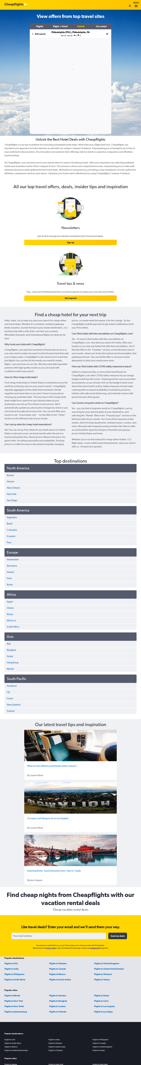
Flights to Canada (57, 969)
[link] (70, 242)
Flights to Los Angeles (104, 1006)
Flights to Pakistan (58, 963)
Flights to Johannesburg (15, 1011)
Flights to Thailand (103, 974)
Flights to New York (13, 1001)
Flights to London (57, 1006)
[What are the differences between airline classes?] (70, 745)
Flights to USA (11, 963)
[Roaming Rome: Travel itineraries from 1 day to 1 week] (70, 850)
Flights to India (11, 969)
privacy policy (51, 948)
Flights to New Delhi (14, 1006)
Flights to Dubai (101, 995)
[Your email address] (59, 936)
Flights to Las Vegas (103, 1011)
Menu (136, 4)
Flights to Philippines (14, 974)
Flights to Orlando (57, 1011)
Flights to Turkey (102, 979)
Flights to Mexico (57, 974)
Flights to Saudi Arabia (60, 979)
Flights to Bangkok (58, 1001)
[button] (40, 26)
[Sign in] (130, 6)
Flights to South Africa (14, 979)
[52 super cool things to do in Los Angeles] (70, 798)
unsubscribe (95, 948)
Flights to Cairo (101, 1001)
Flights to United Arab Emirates (109, 969)
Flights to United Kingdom (106, 963)
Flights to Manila (12, 995)
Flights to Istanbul (57, 995)
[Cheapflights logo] (13, 4)
